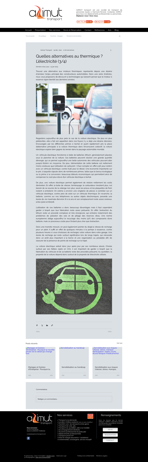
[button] (54, 30)
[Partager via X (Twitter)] (42, 325)
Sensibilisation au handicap (73, 367)
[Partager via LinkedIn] (47, 325)
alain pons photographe (43, 457)
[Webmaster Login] (61, 456)
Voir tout (119, 343)
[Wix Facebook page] (28, 438)
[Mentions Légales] (103, 456)
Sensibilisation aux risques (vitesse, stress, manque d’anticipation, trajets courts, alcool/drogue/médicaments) (107, 368)
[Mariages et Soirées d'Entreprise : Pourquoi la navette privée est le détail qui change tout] (41, 355)
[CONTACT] (110, 440)
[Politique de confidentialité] (85, 456)
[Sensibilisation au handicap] (74, 355)
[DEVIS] (110, 429)
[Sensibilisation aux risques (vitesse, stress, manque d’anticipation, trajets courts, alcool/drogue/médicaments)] (107, 355)
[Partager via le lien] (52, 325)
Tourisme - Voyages (56, 36)
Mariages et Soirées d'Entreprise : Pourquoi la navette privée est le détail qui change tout (39, 368)
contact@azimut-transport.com (36, 434)
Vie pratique (42, 36)
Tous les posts (30, 36)
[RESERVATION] (110, 435)
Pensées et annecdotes (74, 36)
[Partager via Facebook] (37, 325)
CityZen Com (50, 456)
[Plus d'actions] (111, 50)
